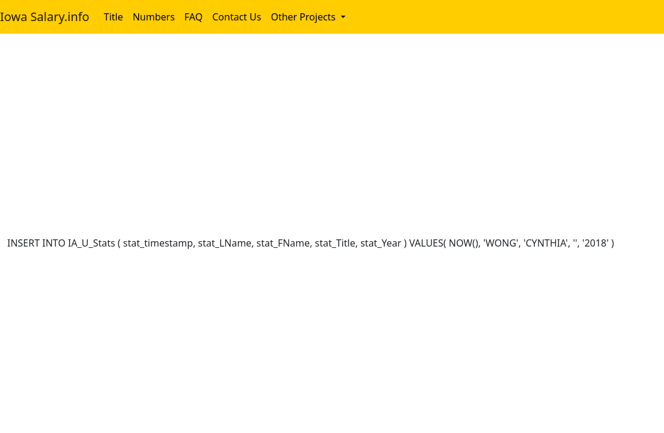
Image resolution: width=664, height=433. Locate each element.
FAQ (193, 16)
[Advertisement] (332, 137)
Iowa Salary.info (45, 16)
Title (113, 16)
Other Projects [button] (304, 16)
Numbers (154, 16)
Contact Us (236, 16)
